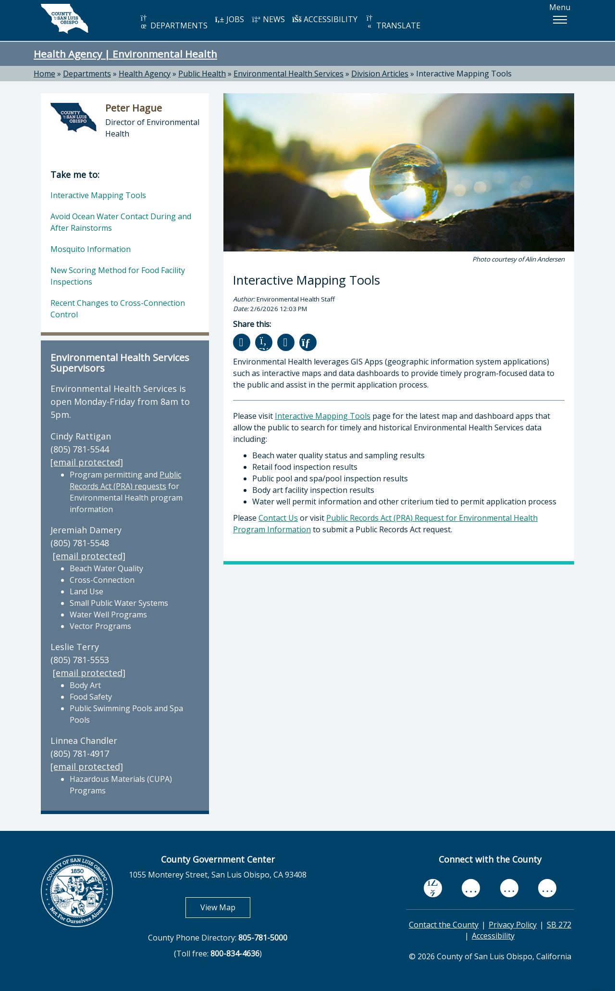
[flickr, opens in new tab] (509, 887)
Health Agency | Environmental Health (125, 54)
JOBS (229, 19)
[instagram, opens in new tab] (547, 887)
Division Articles (379, 73)
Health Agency (145, 73)
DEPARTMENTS (173, 22)
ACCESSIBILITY (324, 19)
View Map (225, 907)
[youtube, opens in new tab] (471, 888)
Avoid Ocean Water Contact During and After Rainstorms (120, 222)
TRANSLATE (392, 22)
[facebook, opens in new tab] (433, 888)
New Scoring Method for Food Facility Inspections (117, 276)
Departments (87, 73)
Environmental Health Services (289, 73)
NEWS (268, 19)
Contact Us (278, 518)
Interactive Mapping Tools (464, 73)
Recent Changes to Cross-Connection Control (117, 309)
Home (44, 73)
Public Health (202, 73)
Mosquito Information (90, 249)
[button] (560, 20)
